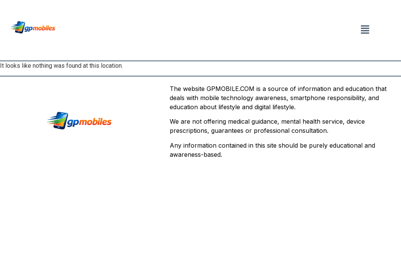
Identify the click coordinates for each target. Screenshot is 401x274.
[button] (365, 30)
